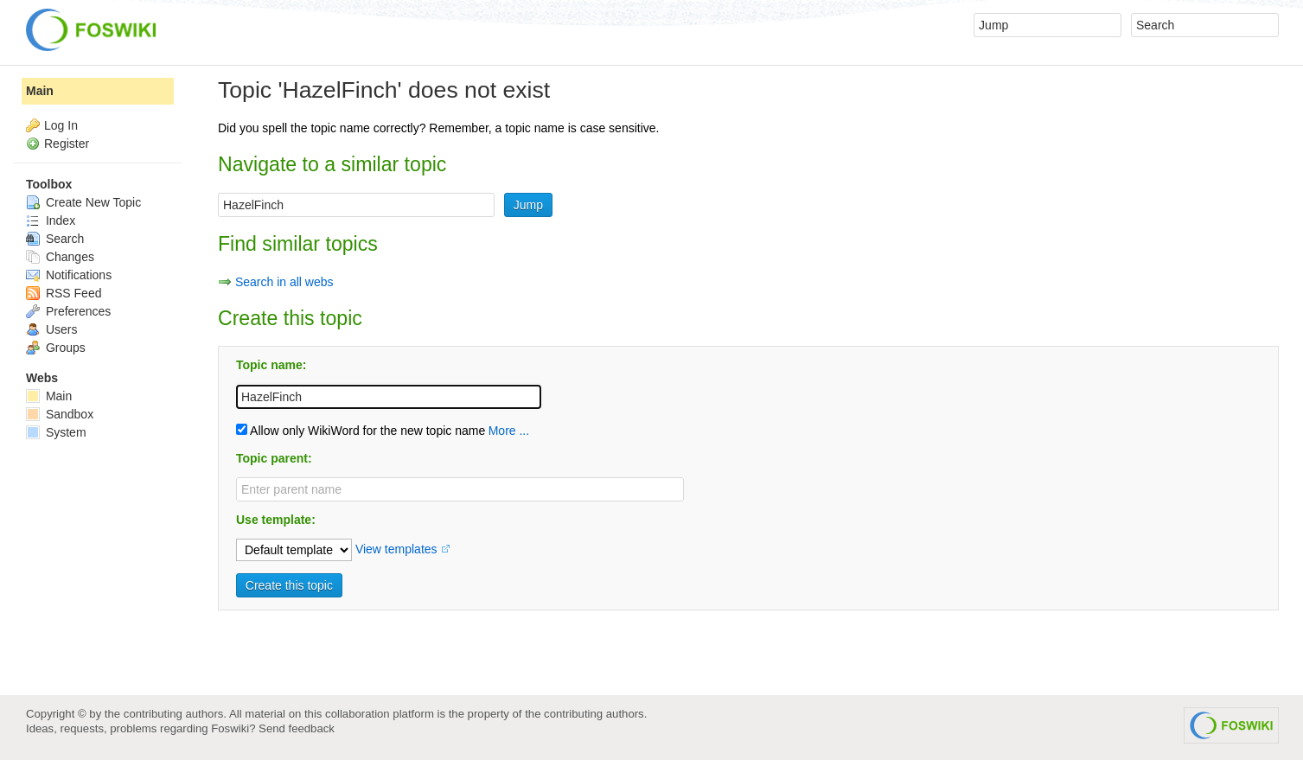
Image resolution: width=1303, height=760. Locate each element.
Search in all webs (284, 282)
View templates (396, 549)
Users (51, 329)
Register (66, 143)
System (56, 432)
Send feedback (297, 728)
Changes (60, 257)
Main (40, 91)
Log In (61, 125)
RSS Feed (63, 293)
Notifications (69, 275)
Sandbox (59, 414)
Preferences (68, 311)
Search (55, 239)
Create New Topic (83, 202)
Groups (56, 347)
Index (50, 220)
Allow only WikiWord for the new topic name (360, 430)
